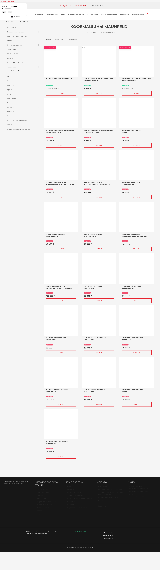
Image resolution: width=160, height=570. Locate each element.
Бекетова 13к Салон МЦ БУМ (139, 489)
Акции (9, 76)
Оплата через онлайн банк (108, 499)
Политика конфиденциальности (19, 129)
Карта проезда (42, 533)
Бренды (10, 89)
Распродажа (40, 14)
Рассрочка (102, 507)
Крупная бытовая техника (79, 14)
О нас (9, 94)
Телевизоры (125, 14)
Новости (10, 85)
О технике (11, 81)
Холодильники (42, 499)
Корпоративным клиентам (17, 120)
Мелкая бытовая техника (23, 62)
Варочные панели (43, 493)
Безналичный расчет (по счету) (110, 490)
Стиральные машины (44, 506)
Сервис (10, 116)
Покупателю (23, 98)
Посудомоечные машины (46, 503)
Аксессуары (23, 67)
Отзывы (10, 124)
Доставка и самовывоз (75, 496)
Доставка (23, 111)
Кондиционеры (139, 14)
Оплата (23, 103)
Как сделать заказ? (74, 493)
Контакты (23, 107)
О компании (72, 503)
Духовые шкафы (42, 490)
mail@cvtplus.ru (81, 5)
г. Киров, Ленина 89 (136, 498)
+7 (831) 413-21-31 (65, 6)
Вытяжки (95, 14)
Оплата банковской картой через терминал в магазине (110, 495)
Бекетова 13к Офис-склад (138, 492)
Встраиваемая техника (57, 14)
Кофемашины (23, 58)
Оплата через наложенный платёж (108, 503)
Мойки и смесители (109, 14)
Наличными (102, 487)
